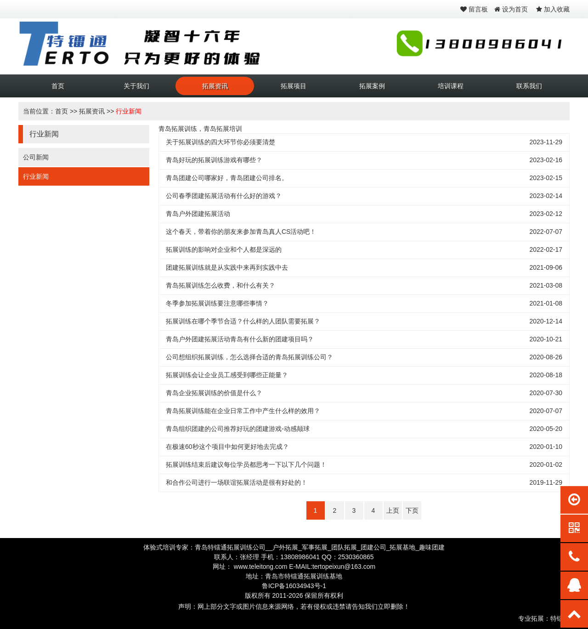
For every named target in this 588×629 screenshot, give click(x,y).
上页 (392, 510)
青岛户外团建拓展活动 (198, 213)
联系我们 (529, 86)
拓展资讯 (215, 86)
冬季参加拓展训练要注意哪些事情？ (217, 303)
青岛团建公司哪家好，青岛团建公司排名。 (227, 177)
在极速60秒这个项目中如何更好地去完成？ (227, 446)
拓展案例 (372, 86)
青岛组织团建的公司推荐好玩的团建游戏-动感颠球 (238, 428)
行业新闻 (128, 111)
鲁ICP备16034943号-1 (294, 585)
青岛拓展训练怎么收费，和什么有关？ (220, 285)
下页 (412, 510)
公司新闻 (36, 157)
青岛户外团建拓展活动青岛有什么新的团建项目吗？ (240, 339)
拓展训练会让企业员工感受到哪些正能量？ (227, 375)
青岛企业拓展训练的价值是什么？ (214, 393)
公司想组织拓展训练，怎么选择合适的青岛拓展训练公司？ (249, 357)
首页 (57, 86)
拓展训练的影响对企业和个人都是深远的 (224, 249)
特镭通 (560, 618)
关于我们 (136, 86)
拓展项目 (293, 86)
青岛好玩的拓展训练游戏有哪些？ (214, 160)
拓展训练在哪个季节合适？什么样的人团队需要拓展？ (243, 321)
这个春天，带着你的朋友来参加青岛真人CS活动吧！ (241, 231)
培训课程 (451, 86)
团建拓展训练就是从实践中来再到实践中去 (227, 267)
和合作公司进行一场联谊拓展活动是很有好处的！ (236, 482)
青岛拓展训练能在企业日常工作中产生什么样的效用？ (243, 410)
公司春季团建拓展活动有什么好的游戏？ (224, 195)
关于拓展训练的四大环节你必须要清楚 (220, 142)
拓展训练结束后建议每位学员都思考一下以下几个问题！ (246, 464)
